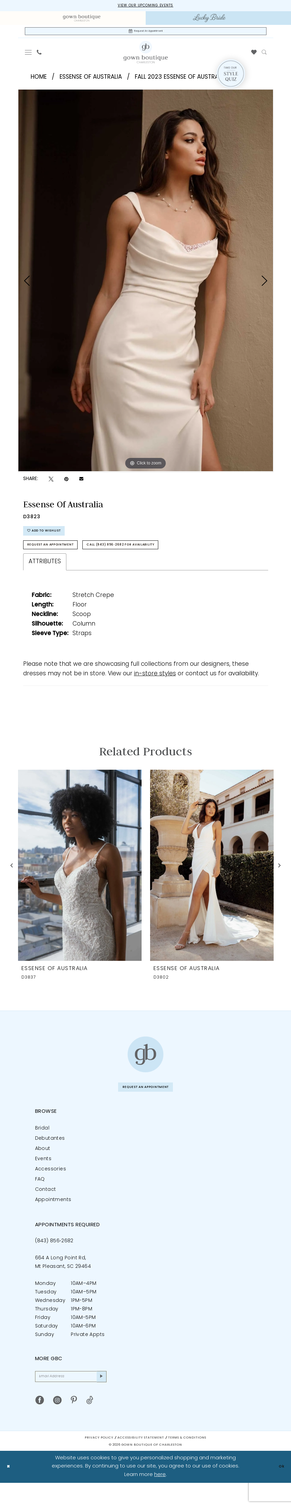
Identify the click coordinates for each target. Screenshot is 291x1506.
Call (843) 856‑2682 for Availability (164, 558)
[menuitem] (82, 20)
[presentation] (80, 881)
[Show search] (264, 56)
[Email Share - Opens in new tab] (81, 484)
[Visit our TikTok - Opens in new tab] (90, 1423)
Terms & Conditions (187, 1460)
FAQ (40, 1198)
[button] (28, 56)
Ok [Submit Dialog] (280, 1489)
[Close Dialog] (10, 1490)
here (160, 1498)
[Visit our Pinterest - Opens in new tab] (73, 1423)
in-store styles (155, 689)
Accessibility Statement (140, 1460)
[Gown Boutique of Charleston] (145, 1070)
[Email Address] (71, 1397)
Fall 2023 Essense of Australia (180, 81)
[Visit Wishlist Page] (253, 56)
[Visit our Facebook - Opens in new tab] (39, 1423)
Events (43, 1178)
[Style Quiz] (230, 78)
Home (39, 81)
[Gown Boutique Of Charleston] (146, 56)
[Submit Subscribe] (99, 1397)
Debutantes (50, 1157)
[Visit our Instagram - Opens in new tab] (57, 1423)
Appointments (53, 1218)
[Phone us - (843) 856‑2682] (39, 56)
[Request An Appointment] (145, 34)
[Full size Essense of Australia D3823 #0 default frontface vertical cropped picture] (145, 285)
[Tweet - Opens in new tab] (51, 484)
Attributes (45, 577)
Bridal (42, 1147)
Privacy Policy (99, 1460)
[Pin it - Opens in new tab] (66, 484)
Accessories (50, 1188)
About (42, 1167)
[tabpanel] (145, 285)
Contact (45, 1208)
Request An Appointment (63, 558)
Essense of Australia (91, 81)
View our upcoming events (146, 6)
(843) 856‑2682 (54, 1260)
